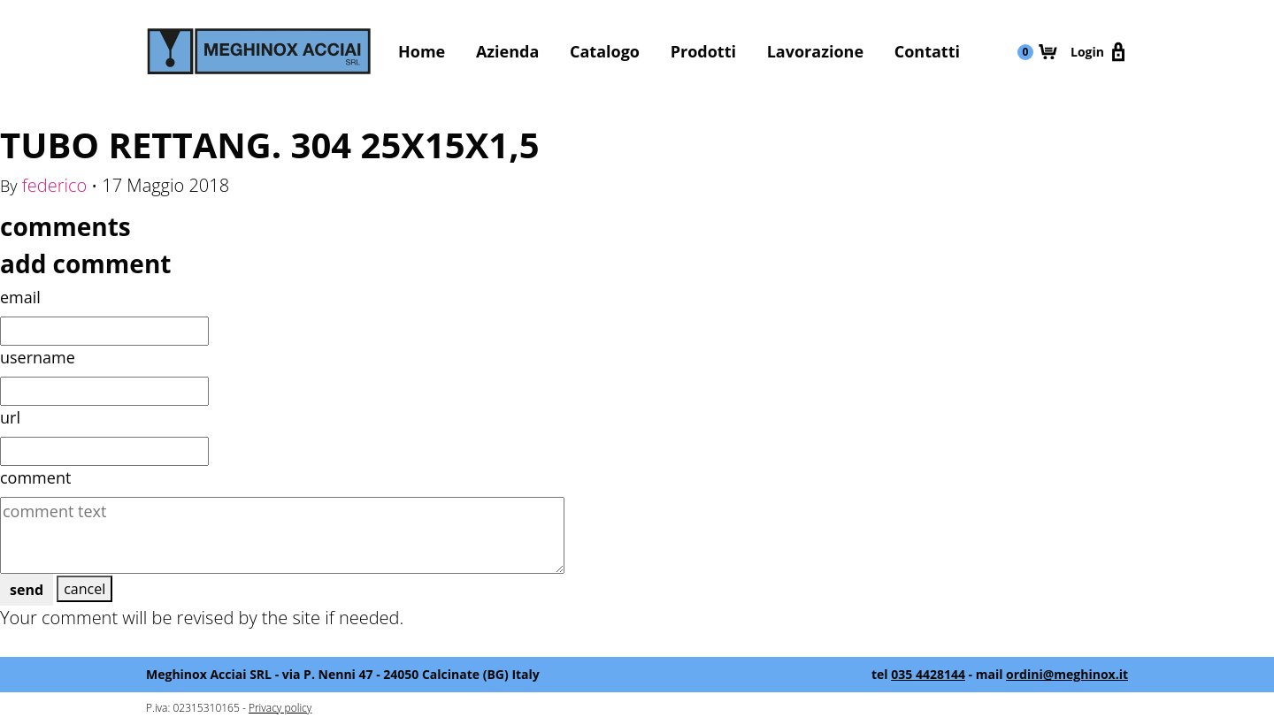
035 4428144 (928, 674)
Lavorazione (815, 51)
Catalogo (605, 51)
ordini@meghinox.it (1067, 674)
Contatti (927, 51)
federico (55, 185)
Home (421, 51)
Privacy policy (280, 707)
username (37, 357)
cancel (84, 589)
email (20, 297)
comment (35, 477)
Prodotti (703, 51)
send (26, 589)
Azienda (507, 51)
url (10, 417)
